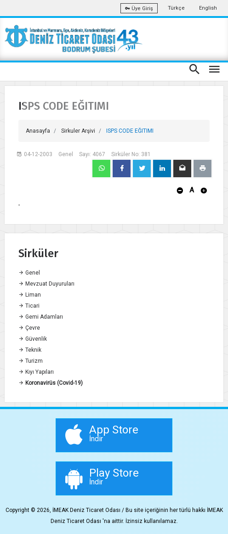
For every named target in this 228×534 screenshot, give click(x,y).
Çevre (29, 328)
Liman (29, 295)
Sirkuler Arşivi (78, 131)
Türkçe (176, 8)
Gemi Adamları (40, 317)
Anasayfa (38, 131)
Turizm (30, 361)
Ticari (29, 306)
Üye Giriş (139, 8)
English (208, 8)
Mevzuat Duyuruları (46, 284)
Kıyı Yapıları (36, 372)
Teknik (29, 350)
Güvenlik (32, 339)
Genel (29, 273)
